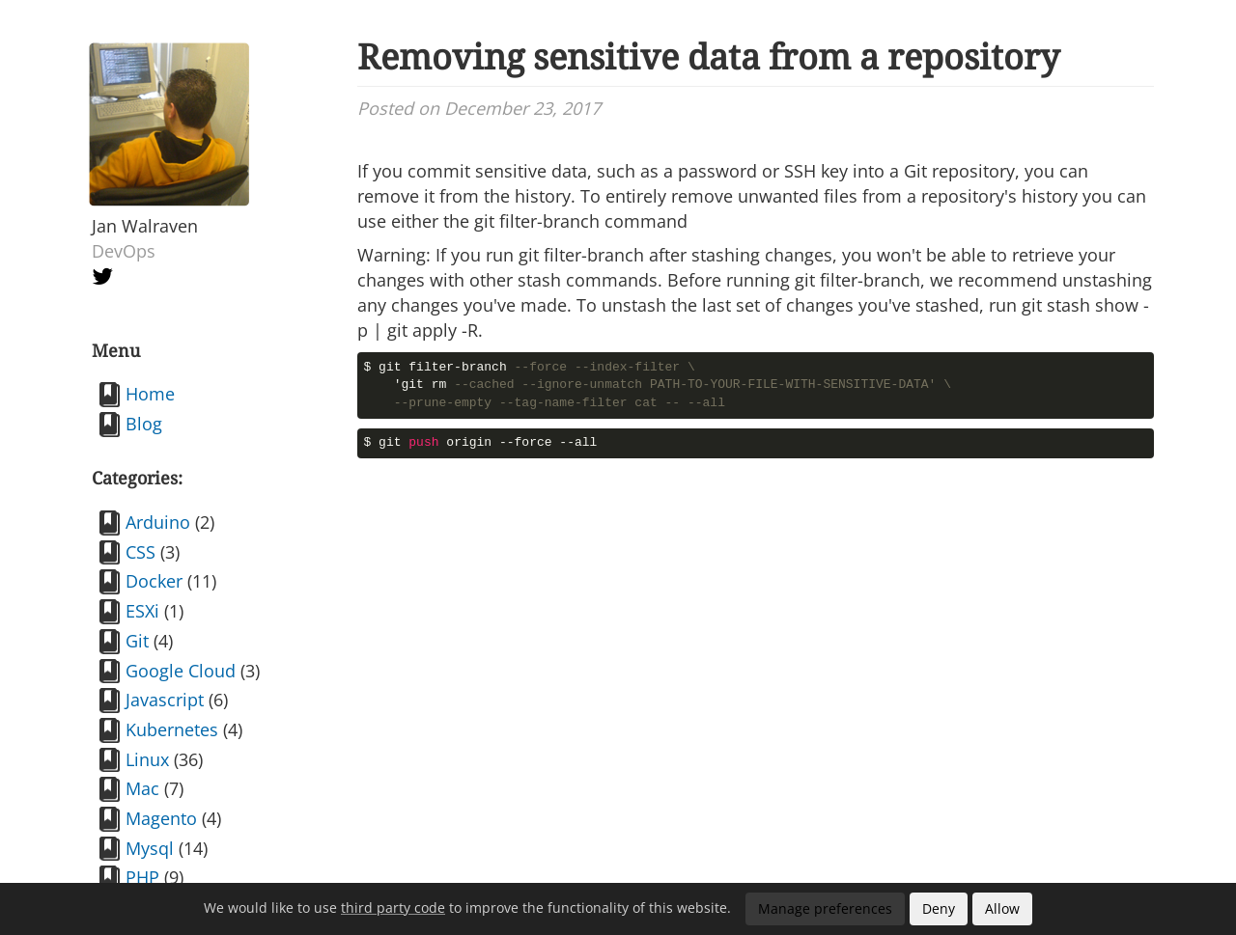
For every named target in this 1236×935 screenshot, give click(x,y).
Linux (147, 759)
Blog (144, 423)
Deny (938, 908)
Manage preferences (825, 908)
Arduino (158, 522)
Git (137, 640)
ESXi (142, 610)
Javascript (165, 699)
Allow (1002, 908)
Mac (142, 788)
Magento (161, 818)
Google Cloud (181, 670)
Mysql (150, 848)
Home (150, 393)
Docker (154, 580)
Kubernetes (172, 729)
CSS (140, 552)
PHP (142, 877)
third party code (393, 907)
